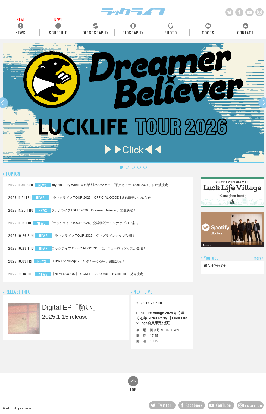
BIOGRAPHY (133, 32)
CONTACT (245, 32)
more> (259, 258)
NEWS (20, 32)
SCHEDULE (58, 32)
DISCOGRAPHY (95, 32)
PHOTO (170, 32)
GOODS (208, 32)
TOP (133, 383)
